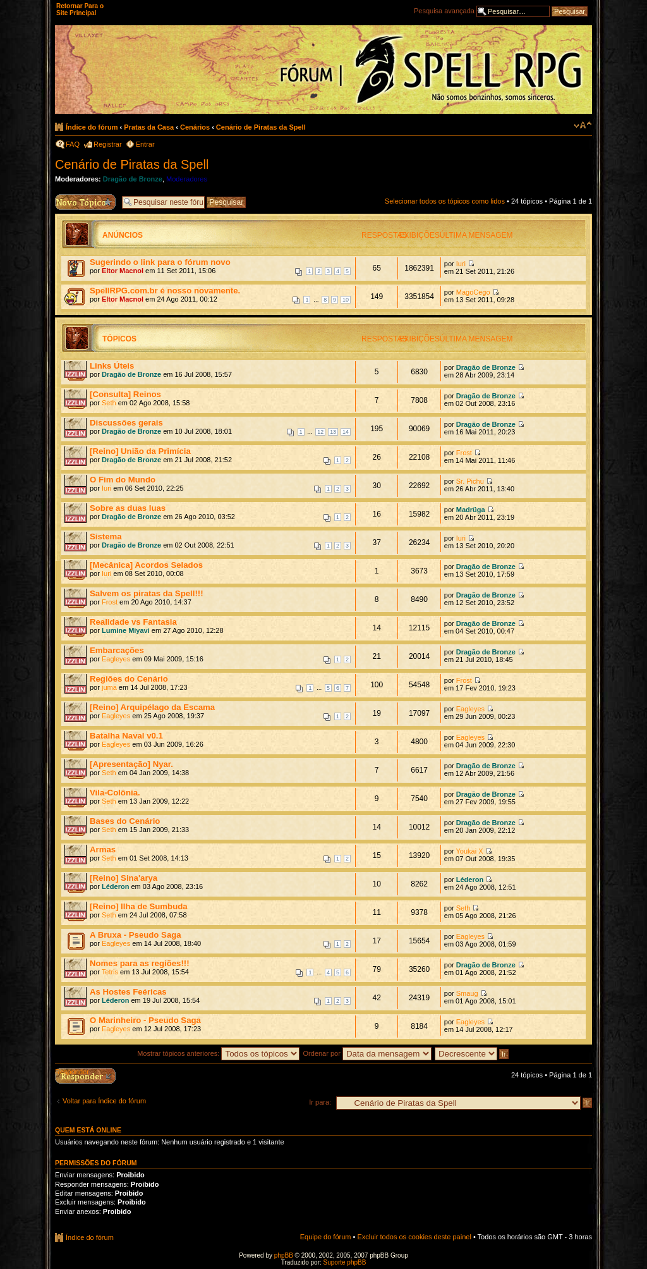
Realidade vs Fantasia (133, 622)
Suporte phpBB (345, 1262)
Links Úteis (112, 366)
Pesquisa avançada (444, 11)
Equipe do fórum (325, 1237)
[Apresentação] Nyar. (131, 764)
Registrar (108, 144)
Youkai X (469, 851)
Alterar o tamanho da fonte (583, 125)
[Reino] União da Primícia (140, 451)
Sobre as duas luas (128, 508)
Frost (464, 453)
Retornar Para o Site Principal (80, 9)
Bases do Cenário (125, 821)
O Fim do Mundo (122, 479)
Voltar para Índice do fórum (104, 1101)
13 (333, 432)
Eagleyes (116, 659)
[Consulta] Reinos (125, 394)
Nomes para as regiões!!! (140, 963)
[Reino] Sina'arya (123, 878)
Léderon (115, 886)
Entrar (145, 144)
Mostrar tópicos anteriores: (218, 1053)
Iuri (461, 263)
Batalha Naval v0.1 (126, 735)
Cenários (195, 127)
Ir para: (320, 1102)
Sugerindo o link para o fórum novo (160, 262)
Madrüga (470, 509)
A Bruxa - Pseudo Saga (135, 935)
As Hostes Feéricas (128, 991)
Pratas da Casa (149, 127)
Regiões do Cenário (129, 679)
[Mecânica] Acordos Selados (146, 565)
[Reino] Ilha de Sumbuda (139, 906)
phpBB (283, 1255)
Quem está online (88, 1130)
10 (345, 300)
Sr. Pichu (470, 481)
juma (109, 687)
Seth (109, 403)
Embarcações (117, 650)
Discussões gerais (126, 422)
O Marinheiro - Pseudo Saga (145, 1020)
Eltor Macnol (122, 270)
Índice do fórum (92, 127)
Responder (72, 1072)
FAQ (73, 144)
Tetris (110, 972)
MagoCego (473, 292)
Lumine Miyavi (126, 630)
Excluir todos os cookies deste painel (414, 1237)
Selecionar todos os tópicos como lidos (445, 201)
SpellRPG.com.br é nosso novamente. (165, 290)
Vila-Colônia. (115, 792)
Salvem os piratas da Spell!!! (146, 593)
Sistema (106, 536)
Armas (103, 849)
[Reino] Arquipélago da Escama (152, 707)
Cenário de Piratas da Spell (261, 127)
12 (320, 432)
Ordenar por (367, 1053)
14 (345, 432)
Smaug (467, 993)
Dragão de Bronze (132, 179)
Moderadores (186, 179)
